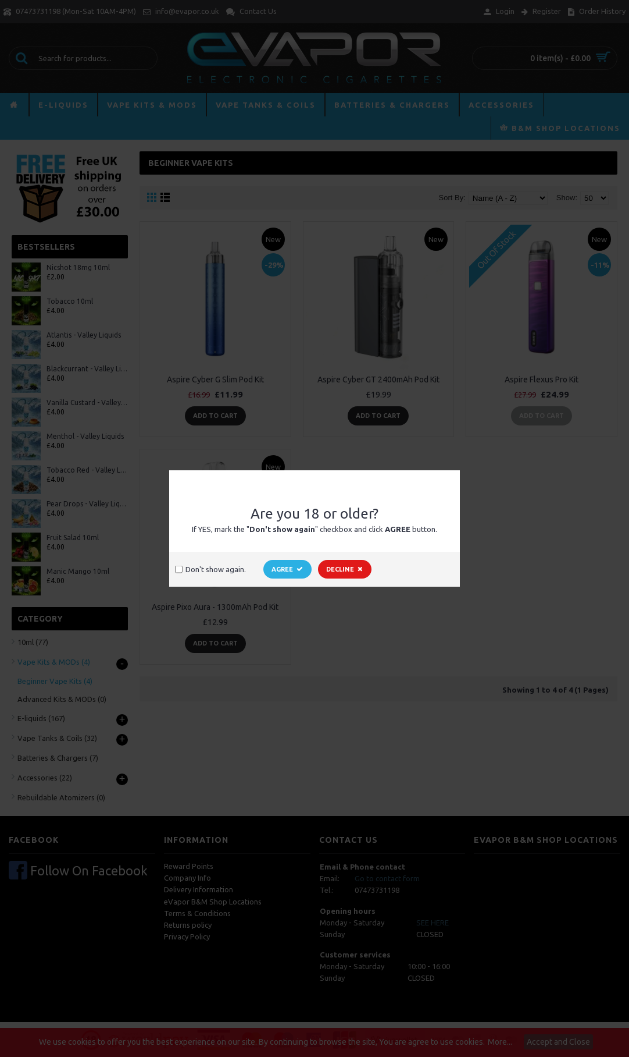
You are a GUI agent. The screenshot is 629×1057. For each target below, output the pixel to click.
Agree (287, 569)
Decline (344, 569)
